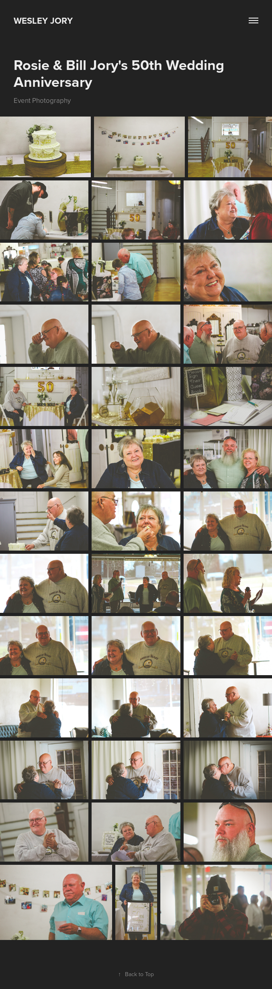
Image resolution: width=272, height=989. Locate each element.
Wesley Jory (43, 20)
